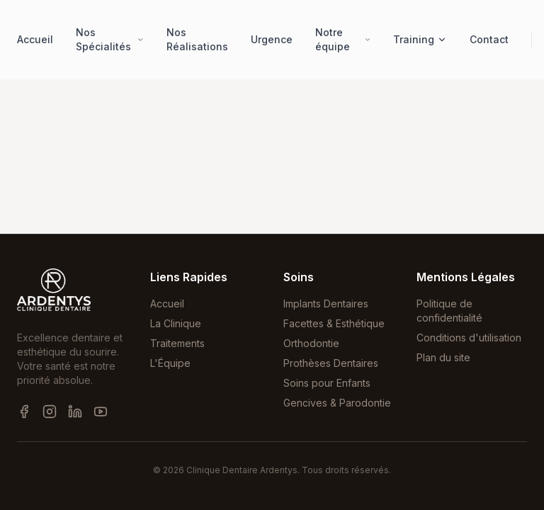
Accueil (35, 39)
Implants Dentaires (325, 304)
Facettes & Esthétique (334, 323)
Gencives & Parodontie (337, 403)
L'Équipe (170, 363)
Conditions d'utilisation (468, 338)
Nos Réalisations (197, 39)
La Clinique (175, 323)
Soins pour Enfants (326, 383)
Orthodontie (311, 343)
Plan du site (443, 357)
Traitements (177, 343)
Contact (489, 39)
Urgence (272, 39)
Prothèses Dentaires (330, 363)
